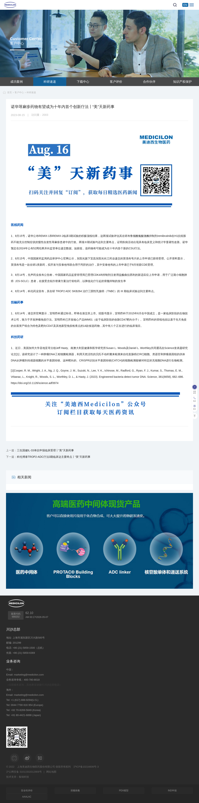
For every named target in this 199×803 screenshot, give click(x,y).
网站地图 (51, 771)
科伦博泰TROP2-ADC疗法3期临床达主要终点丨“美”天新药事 (53, 456)
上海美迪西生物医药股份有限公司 (36, 766)
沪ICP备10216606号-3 (86, 766)
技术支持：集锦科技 (17, 776)
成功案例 (16, 81)
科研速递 (50, 81)
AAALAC (26, 796)
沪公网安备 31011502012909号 (24, 771)
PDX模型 (123, 790)
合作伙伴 (149, 81)
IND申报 (172, 790)
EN (185, 4)
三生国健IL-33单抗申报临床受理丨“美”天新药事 (45, 450)
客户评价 (116, 81)
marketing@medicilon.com (29, 674)
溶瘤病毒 (75, 790)
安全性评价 (27, 790)
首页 (9, 92)
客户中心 (19, 92)
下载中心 (83, 81)
